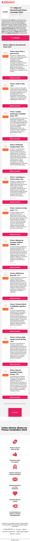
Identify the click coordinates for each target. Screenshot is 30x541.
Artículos (18, 529)
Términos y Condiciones (8, 531)
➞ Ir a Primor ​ (15, 38)
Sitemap (12, 534)
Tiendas (24, 529)
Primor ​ (15, 412)
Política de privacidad (22, 531)
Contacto (17, 534)
